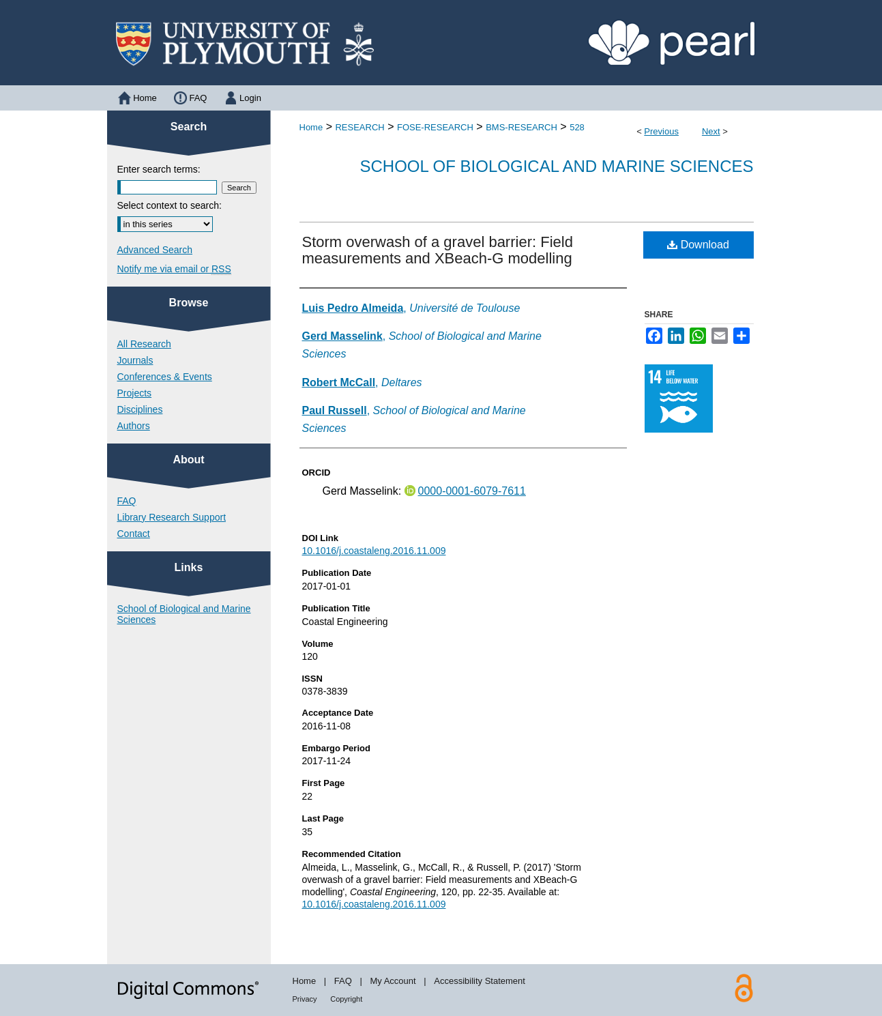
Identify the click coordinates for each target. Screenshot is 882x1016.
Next (711, 131)
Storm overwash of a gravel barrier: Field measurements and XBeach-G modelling (437, 250)
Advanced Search (155, 249)
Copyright (346, 999)
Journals (135, 360)
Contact (133, 533)
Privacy (305, 999)
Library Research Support (171, 517)
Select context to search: (169, 205)
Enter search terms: (159, 169)
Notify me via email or (174, 268)
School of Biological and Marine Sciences (556, 166)
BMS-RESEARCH (521, 127)
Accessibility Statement (479, 981)
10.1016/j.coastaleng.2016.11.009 (374, 550)
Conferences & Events (164, 376)
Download (698, 244)
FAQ (126, 500)
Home (311, 127)
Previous (661, 131)
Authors (133, 425)
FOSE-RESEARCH (435, 127)
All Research (144, 343)
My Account (392, 981)
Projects (134, 393)
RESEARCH (359, 127)
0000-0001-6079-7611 (472, 491)
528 (577, 127)
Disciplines (140, 409)
